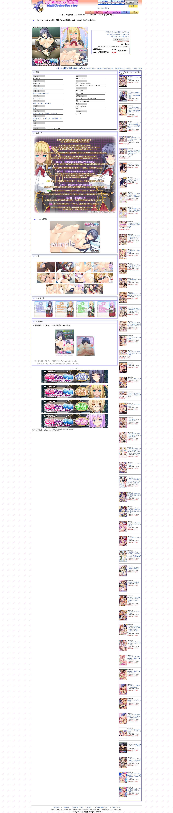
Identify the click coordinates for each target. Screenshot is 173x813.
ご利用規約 (56, 807)
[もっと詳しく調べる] (103, 8)
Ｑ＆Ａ (101, 15)
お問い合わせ (110, 15)
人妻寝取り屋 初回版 (133, 582)
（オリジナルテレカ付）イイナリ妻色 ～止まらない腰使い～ (134, 353)
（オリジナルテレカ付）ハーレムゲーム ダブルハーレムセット (134, 643)
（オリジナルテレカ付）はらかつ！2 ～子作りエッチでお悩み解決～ (134, 716)
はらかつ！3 (130, 364)
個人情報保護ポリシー (101, 807)
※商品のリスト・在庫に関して (120, 36)
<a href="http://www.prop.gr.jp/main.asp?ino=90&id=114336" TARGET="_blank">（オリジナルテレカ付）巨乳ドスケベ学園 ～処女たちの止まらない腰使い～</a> (111, 46)
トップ (61, 15)
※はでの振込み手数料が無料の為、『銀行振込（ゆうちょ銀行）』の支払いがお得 (99, 68)
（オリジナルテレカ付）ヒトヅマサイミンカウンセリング (134, 524)
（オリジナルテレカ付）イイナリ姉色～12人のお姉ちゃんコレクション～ (134, 324)
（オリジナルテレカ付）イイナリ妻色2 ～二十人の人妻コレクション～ (134, 237)
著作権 (89, 807)
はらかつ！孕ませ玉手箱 (134, 378)
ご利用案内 (69, 15)
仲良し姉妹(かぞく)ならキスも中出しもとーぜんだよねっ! (134, 139)
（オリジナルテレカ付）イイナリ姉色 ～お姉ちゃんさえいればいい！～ (134, 435)
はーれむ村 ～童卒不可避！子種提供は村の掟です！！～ (134, 495)
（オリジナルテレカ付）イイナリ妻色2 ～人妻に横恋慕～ (134, 225)
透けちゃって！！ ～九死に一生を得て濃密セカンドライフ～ (134, 790)
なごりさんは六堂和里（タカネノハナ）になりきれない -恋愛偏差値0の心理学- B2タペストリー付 (134, 110)
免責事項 (66, 807)
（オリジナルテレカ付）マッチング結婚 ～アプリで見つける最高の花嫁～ (134, 195)
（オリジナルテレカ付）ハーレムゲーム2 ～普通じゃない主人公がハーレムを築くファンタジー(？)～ (134, 629)
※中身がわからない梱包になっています (117, 32)
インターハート (38, 88)
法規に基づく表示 (78, 807)
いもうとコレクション (133, 164)
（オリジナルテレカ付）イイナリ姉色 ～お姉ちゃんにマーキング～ (134, 310)
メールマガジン (92, 15)
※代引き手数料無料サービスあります (118, 34)
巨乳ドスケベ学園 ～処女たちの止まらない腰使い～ (134, 746)
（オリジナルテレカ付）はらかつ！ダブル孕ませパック (134, 731)
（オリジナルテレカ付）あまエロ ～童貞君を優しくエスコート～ (134, 658)
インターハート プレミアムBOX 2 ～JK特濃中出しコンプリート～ (134, 760)
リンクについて (80, 15)
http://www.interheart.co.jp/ (41, 93)
